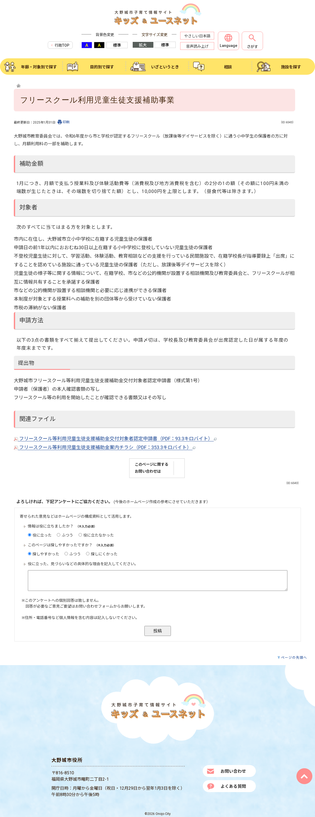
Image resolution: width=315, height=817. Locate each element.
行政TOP (60, 44)
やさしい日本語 (197, 36)
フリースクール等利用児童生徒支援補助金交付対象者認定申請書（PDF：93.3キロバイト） (115, 438)
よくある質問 (233, 786)
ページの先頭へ (294, 658)
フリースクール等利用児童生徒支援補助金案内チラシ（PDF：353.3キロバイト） (104, 447)
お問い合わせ (233, 771)
